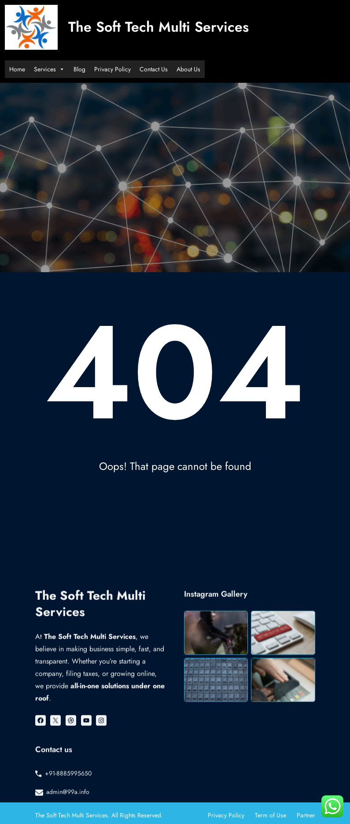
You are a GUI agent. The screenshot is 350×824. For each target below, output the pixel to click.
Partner (306, 815)
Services (49, 69)
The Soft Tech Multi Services (158, 27)
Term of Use (270, 815)
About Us (188, 69)
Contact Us (154, 69)
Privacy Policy (112, 69)
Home (17, 69)
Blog (79, 69)
